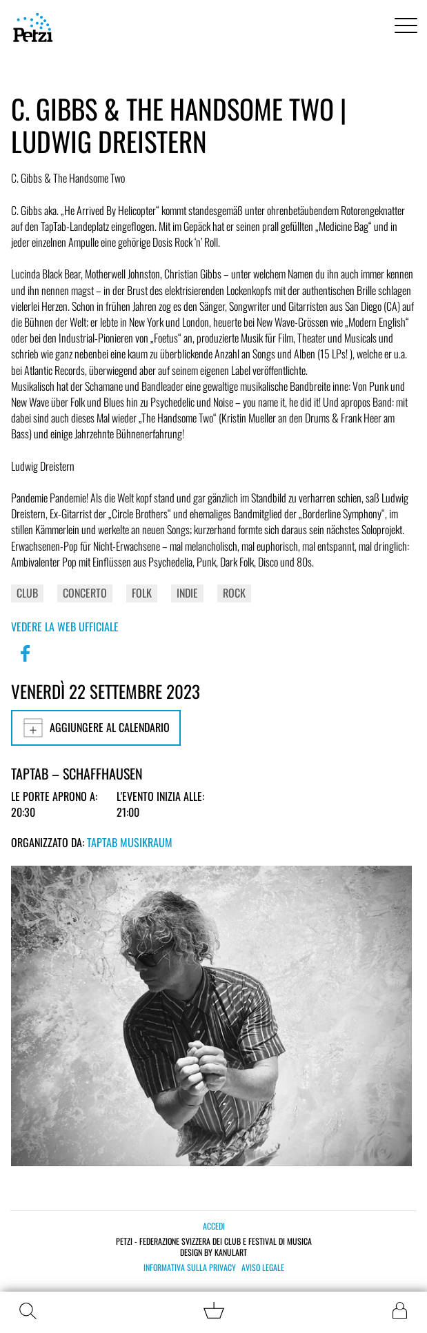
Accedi (214, 1226)
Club (27, 592)
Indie (187, 592)
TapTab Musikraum (129, 842)
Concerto (85, 592)
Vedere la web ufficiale (65, 626)
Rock (234, 592)
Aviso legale (262, 1267)
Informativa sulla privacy (189, 1267)
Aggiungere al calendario (96, 728)
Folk (142, 592)
